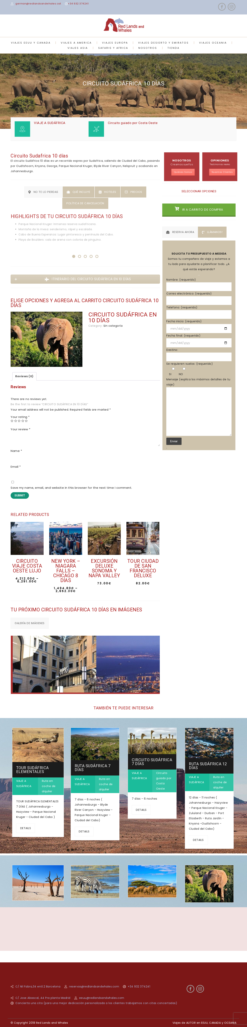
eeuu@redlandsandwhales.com (101, 998)
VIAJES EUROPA (115, 43)
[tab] (24, 376)
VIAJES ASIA (78, 48)
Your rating (20, 417)
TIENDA (173, 48)
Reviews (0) (24, 376)
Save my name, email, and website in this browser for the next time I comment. (71, 488)
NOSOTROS (147, 48)
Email (16, 467)
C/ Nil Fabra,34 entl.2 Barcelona (37, 986)
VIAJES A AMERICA (76, 43)
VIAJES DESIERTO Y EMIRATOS (163, 43)
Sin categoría (113, 326)
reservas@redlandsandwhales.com (94, 986)
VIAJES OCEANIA (213, 43)
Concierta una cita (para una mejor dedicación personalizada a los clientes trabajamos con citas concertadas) (96, 1003)
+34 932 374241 (78, 3)
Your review (20, 429)
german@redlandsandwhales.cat (38, 3)
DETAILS (25, 828)
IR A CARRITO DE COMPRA (201, 216)
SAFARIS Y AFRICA (113, 48)
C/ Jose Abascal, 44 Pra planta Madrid (42, 998)
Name (16, 451)
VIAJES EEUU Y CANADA (31, 43)
